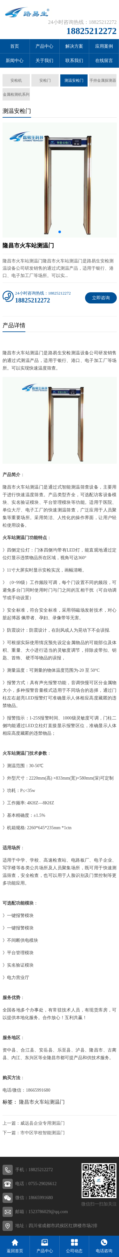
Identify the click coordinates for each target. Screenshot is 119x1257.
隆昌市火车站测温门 (42, 1102)
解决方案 (74, 46)
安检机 (16, 80)
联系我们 (74, 60)
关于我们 (44, 60)
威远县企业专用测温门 (42, 1123)
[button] (59, 232)
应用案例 (104, 46)
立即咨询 (101, 297)
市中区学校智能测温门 (42, 1132)
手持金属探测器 (102, 80)
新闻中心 (14, 60)
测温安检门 (73, 80)
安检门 (45, 80)
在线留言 (104, 60)
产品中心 (44, 46)
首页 (14, 46)
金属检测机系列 (16, 94)
